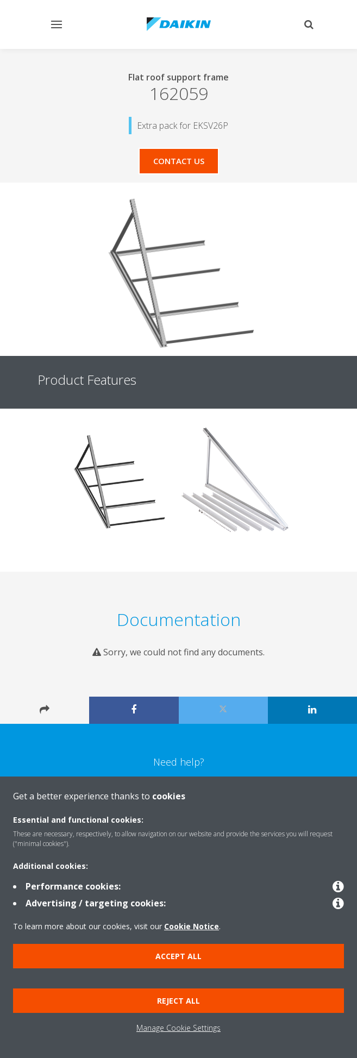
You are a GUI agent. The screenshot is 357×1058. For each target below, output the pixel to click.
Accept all (178, 956)
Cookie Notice (191, 926)
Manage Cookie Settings (178, 1028)
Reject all (178, 1001)
